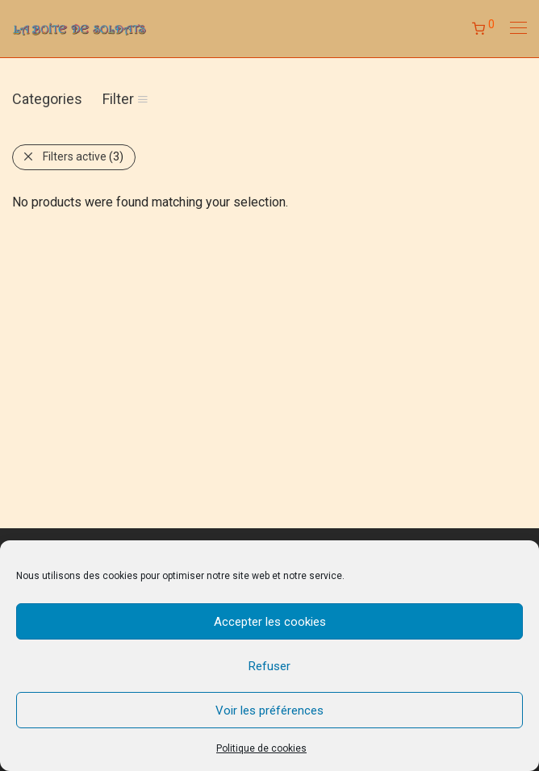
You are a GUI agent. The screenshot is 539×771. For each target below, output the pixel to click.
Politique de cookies (261, 748)
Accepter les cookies (270, 622)
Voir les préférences (269, 710)
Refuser (269, 666)
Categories (47, 98)
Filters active (83, 156)
